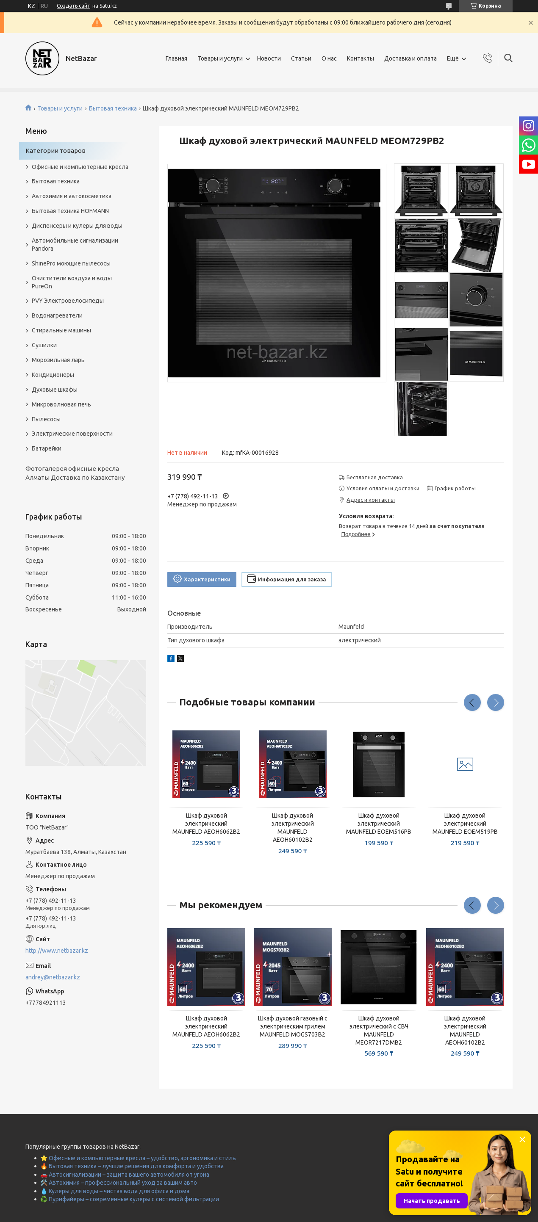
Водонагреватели (57, 315)
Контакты (360, 58)
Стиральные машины (61, 330)
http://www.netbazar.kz (56, 950)
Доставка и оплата (410, 58)
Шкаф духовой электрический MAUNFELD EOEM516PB (378, 823)
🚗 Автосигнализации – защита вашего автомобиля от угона (124, 1174)
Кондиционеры (53, 374)
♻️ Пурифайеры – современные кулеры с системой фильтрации (129, 1199)
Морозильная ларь (58, 360)
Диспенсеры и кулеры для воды (77, 225)
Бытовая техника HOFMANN (70, 210)
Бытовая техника (113, 108)
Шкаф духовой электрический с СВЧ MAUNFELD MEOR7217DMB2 (378, 1030)
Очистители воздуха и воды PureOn (72, 282)
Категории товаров (55, 150)
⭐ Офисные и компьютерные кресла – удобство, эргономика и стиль (138, 1158)
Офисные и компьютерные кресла (80, 166)
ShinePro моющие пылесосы (71, 263)
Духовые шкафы (55, 389)
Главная (176, 58)
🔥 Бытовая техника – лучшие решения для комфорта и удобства (132, 1166)
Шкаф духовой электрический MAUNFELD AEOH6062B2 (206, 823)
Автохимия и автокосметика (71, 196)
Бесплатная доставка (375, 477)
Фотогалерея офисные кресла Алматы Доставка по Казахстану (75, 473)
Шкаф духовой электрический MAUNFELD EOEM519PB (465, 823)
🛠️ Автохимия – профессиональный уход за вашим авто (118, 1182)
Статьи (301, 58)
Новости (269, 58)
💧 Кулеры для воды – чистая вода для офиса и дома (114, 1191)
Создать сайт (73, 5)
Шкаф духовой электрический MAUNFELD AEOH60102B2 (293, 827)
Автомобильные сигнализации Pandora (75, 244)
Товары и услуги (220, 58)
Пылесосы (46, 419)
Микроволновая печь (61, 404)
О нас (329, 58)
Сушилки (44, 345)
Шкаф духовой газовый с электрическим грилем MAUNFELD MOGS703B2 (292, 1026)
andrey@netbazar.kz (52, 977)
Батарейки (46, 448)
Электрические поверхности (72, 433)
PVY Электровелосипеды (68, 300)
